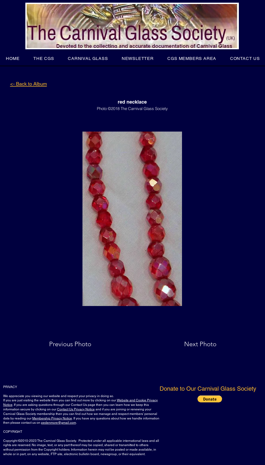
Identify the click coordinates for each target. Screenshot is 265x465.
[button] (43, 58)
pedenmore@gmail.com (58, 423)
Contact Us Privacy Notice (76, 409)
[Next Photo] (189, 344)
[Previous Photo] (77, 344)
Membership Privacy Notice (52, 418)
